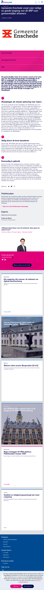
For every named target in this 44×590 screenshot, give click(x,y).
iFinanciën (4, 542)
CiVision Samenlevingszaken (9, 539)
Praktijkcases (5, 6)
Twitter (2, 260)
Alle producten (5, 546)
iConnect (4, 544)
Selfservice (5, 555)
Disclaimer (3, 582)
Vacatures (4, 563)
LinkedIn (5, 260)
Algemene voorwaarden (5, 580)
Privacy (2, 584)
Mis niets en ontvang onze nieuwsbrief (8, 586)
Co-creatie (4, 552)
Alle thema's (5, 557)
